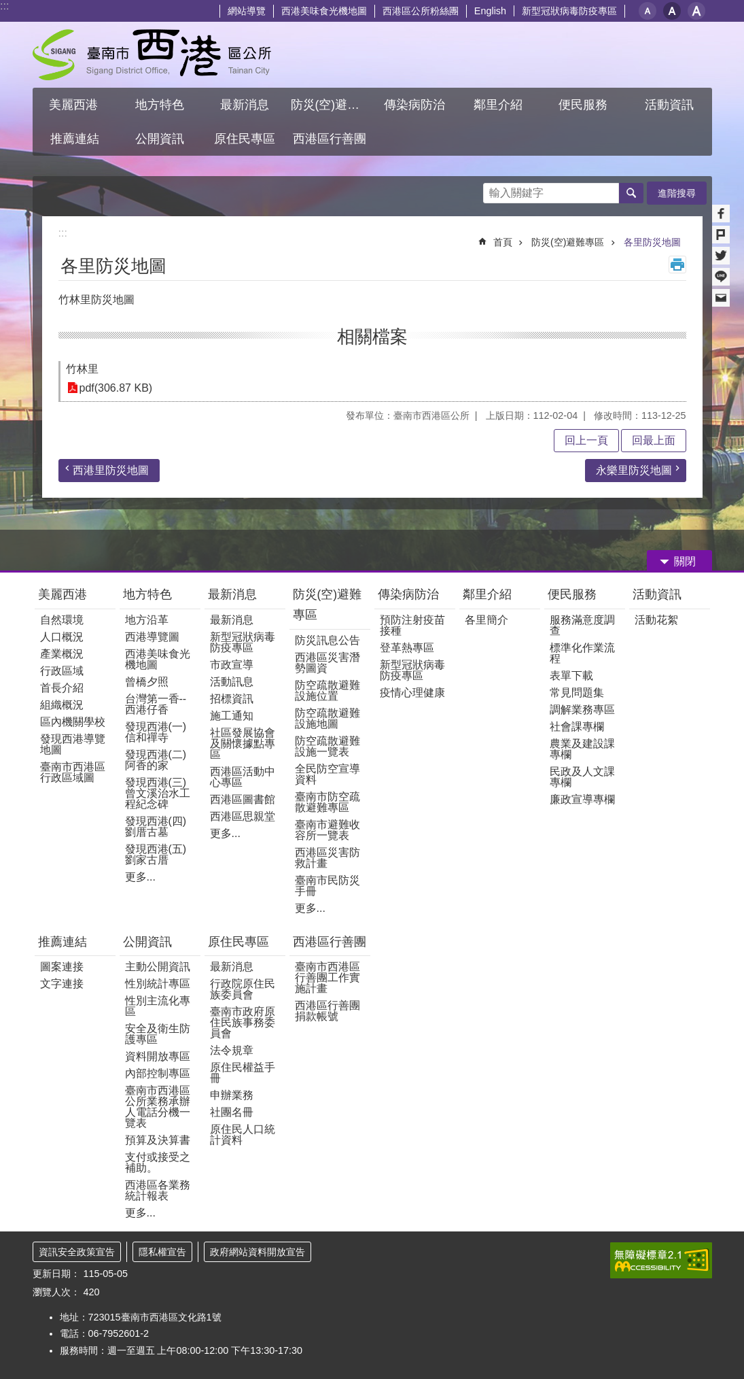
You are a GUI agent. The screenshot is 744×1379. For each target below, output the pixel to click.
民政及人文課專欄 (582, 777)
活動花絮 (656, 620)
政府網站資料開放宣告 (257, 1251)
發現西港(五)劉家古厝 (156, 854)
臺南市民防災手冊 (327, 885)
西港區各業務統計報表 (157, 1190)
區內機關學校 (72, 722)
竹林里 (82, 369)
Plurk (721, 234)
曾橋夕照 (147, 681)
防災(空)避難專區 (568, 242)
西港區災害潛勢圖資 (327, 662)
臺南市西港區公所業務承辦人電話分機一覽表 (157, 1107)
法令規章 (231, 1050)
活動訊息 (231, 681)
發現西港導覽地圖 (72, 744)
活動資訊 (657, 594)
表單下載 (571, 675)
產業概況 (62, 654)
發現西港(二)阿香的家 (156, 760)
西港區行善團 (329, 942)
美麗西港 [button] (75, 105)
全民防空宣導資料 (327, 774)
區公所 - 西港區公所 (152, 54)
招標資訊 (231, 698)
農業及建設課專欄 (582, 749)
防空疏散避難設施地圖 (327, 718)
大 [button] (696, 11)
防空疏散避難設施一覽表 (327, 746)
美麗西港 (64, 594)
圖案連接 (62, 966)
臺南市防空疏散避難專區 (327, 802)
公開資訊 (147, 942)
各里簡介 (486, 620)
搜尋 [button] (631, 193)
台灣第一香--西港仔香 (156, 704)
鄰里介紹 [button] (500, 105)
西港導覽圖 (152, 637)
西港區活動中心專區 (242, 777)
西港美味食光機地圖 (324, 10)
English (490, 10)
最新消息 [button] (244, 105)
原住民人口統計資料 (242, 1134)
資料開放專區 (157, 1056)
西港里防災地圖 (111, 470)
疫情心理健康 (412, 692)
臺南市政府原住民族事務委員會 (242, 1022)
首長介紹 (62, 688)
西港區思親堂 (242, 816)
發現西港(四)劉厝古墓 (156, 826)
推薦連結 (62, 942)
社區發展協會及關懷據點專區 (242, 743)
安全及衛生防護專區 (157, 1034)
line (721, 277)
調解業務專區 (582, 709)
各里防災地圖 (652, 242)
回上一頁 (586, 440)
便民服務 (574, 594)
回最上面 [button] (653, 440)
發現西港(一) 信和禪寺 (156, 732)
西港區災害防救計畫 (327, 858)
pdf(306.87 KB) (116, 388)
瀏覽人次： (56, 1292)
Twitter (721, 256)
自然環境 (62, 620)
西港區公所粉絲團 (421, 10)
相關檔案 (372, 336)
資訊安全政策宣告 (77, 1251)
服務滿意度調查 (582, 625)
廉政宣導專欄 (582, 799)
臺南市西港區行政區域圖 (72, 772)
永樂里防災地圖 (634, 470)
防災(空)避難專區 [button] (331, 105)
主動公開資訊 (157, 966)
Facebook (721, 213)
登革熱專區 (407, 647)
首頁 (502, 242)
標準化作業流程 (582, 653)
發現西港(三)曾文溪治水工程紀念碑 (157, 793)
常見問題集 (577, 692)
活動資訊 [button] (669, 105)
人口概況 (62, 637)
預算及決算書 (157, 1140)
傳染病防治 (408, 594)
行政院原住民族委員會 (242, 989)
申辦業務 (231, 1095)
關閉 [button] (685, 561)
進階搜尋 (677, 193)
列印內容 (677, 264)
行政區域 (62, 671)
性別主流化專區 (157, 1006)
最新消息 (232, 594)
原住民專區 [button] (244, 139)
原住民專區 (238, 942)
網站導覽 (247, 10)
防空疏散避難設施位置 (327, 690)
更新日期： (56, 1273)
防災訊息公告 (327, 640)
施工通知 (231, 715)
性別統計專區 (157, 983)
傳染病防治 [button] (414, 105)
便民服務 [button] (585, 105)
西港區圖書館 (242, 799)
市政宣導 (231, 664)
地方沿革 (147, 620)
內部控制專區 (157, 1073)
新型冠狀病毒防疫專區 (569, 10)
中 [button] (672, 11)
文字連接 (62, 983)
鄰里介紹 (489, 594)
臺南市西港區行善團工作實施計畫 (327, 977)
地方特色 (147, 594)
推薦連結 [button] (74, 139)
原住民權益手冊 (242, 1072)
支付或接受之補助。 (157, 1162)
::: (4, 6)
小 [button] (647, 11)
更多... (140, 877)
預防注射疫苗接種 (412, 625)
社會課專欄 (577, 726)
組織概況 (62, 705)
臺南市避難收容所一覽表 (327, 830)
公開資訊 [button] (159, 139)
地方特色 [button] (159, 105)
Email (721, 298)
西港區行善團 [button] (329, 139)
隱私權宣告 (162, 1251)
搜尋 (494, 189)
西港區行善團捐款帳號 (327, 1011)
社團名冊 (231, 1112)
